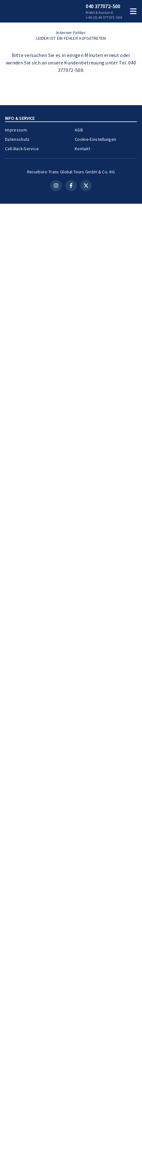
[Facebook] (71, 1150)
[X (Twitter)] (86, 1150)
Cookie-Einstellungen (95, 1094)
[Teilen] (132, 576)
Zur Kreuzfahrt (115, 1018)
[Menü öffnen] (134, 11)
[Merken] (121, 576)
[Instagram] (56, 1150)
